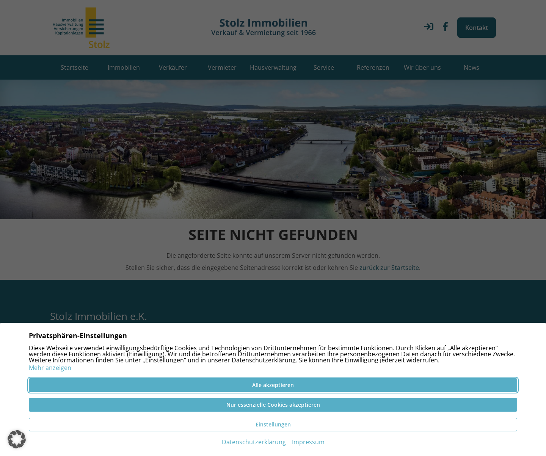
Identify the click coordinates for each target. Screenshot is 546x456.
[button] (16, 439)
